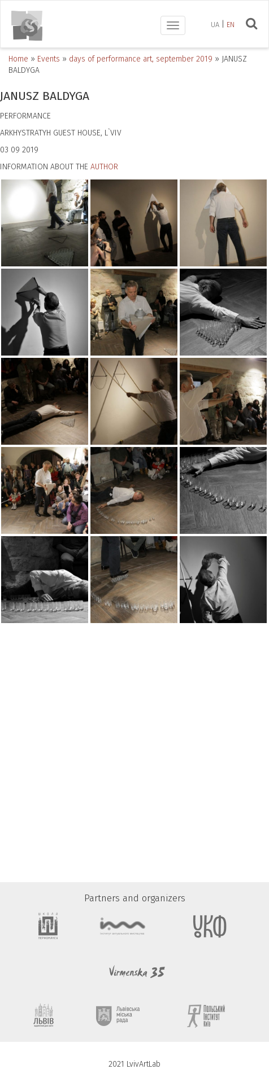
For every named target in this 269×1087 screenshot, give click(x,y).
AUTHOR (104, 167)
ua (215, 24)
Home (18, 59)
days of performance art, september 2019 (140, 59)
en (231, 24)
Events (48, 59)
